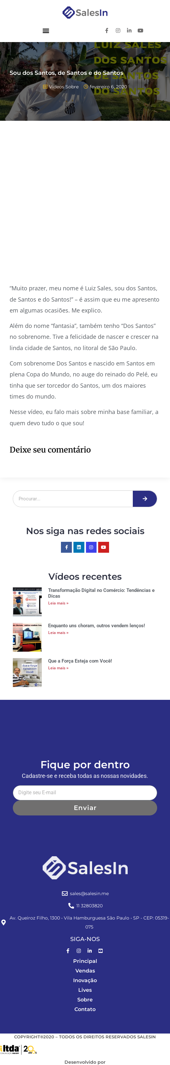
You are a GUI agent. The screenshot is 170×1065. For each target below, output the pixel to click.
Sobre (85, 1000)
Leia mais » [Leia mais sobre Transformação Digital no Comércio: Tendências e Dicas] (58, 603)
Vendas (85, 971)
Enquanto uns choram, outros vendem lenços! (96, 626)
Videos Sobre (64, 87)
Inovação (85, 980)
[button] (45, 30)
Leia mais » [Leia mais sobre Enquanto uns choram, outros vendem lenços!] (58, 632)
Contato (85, 1009)
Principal (85, 961)
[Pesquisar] (145, 499)
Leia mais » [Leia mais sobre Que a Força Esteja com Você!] (58, 668)
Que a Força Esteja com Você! (80, 661)
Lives (85, 990)
